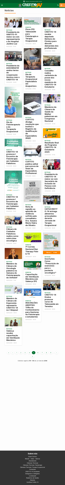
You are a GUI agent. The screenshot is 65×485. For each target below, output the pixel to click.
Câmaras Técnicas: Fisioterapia (32, 465)
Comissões (32, 469)
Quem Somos (32, 456)
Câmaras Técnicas (32, 463)
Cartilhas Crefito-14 (32, 482)
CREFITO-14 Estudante (32, 471)
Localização (32, 476)
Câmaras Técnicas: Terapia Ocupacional (32, 467)
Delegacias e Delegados (32, 473)
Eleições (32, 480)
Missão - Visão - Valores (32, 459)
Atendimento (32, 461)
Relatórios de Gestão (32, 478)
